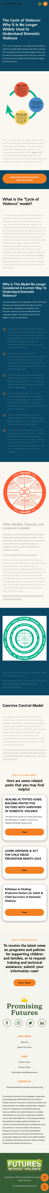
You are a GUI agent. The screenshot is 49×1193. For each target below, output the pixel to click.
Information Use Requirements (24, 1072)
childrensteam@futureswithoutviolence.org (24, 1087)
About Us (24, 1042)
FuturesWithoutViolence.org (25, 1186)
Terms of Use (24, 1062)
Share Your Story (24, 1047)
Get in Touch (24, 983)
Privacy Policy (24, 1067)
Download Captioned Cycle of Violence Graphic (24, 178)
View (24, 832)
